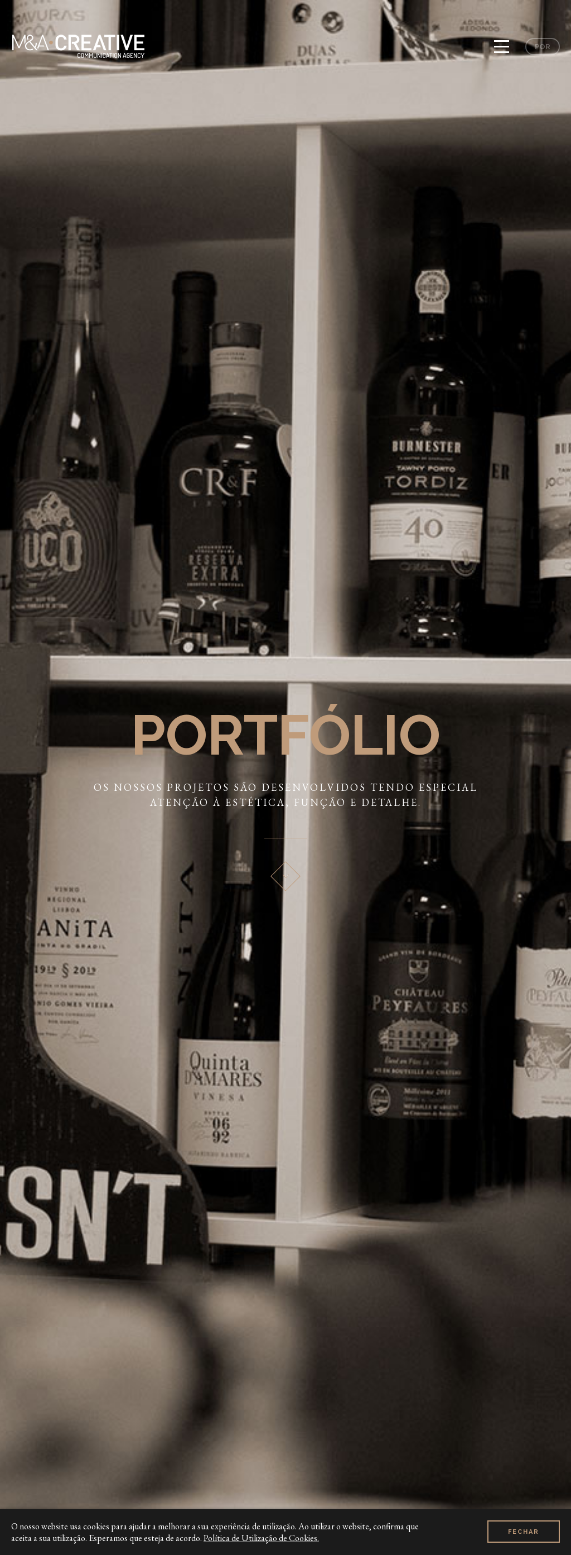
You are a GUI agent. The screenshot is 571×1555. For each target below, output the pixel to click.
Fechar (523, 1531)
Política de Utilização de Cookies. (261, 1538)
